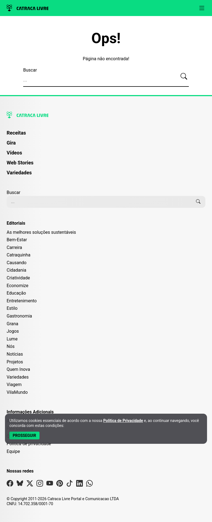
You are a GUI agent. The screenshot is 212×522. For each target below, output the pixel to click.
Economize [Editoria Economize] (17, 285)
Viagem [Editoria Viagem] (14, 384)
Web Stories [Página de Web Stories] (20, 163)
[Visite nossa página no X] (29, 484)
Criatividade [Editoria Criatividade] (18, 277)
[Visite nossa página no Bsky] (20, 484)
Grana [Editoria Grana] (12, 323)
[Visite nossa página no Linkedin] (79, 484)
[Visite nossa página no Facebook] (10, 484)
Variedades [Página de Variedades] (19, 172)
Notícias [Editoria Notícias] (15, 354)
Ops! (106, 38)
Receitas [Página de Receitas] (16, 133)
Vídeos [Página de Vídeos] (14, 153)
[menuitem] (106, 135)
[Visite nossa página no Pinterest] (59, 484)
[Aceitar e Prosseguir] (24, 435)
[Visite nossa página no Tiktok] (69, 484)
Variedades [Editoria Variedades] (18, 377)
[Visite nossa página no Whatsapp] (89, 484)
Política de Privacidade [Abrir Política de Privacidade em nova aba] (123, 420)
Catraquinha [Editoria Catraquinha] (18, 255)
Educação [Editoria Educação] (16, 293)
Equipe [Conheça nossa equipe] (13, 451)
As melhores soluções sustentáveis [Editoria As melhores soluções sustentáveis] (41, 232)
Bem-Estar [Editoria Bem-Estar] (17, 239)
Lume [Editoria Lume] (12, 339)
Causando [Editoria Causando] (16, 262)
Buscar (30, 70)
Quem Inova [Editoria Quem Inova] (18, 369)
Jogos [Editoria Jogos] (13, 331)
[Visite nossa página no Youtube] (49, 484)
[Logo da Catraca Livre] (28, 8)
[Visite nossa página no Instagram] (39, 484)
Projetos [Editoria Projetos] (15, 361)
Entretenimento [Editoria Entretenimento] (22, 300)
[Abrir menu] (201, 8)
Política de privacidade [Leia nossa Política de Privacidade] (29, 443)
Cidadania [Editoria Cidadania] (16, 270)
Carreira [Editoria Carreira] (14, 247)
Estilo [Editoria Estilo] (12, 308)
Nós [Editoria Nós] (11, 346)
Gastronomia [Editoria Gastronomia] (19, 316)
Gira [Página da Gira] (11, 143)
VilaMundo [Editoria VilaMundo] (17, 392)
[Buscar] (184, 76)
